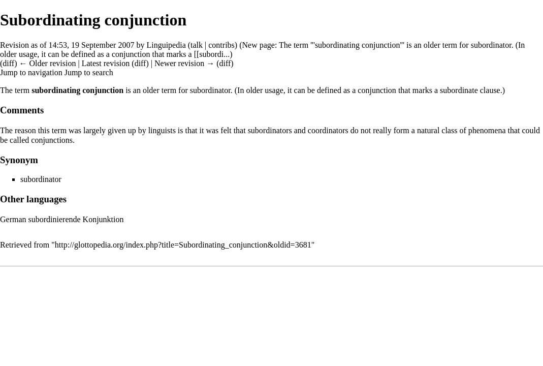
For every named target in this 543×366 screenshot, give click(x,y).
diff (140, 63)
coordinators (328, 130)
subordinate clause (470, 90)
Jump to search (89, 72)
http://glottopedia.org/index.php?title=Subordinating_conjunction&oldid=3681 (183, 244)
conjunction (131, 54)
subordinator (491, 45)
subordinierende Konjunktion (76, 219)
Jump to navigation (31, 72)
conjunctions (52, 140)
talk (196, 45)
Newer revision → (184, 63)
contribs (221, 45)
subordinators (270, 130)
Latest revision (106, 63)
